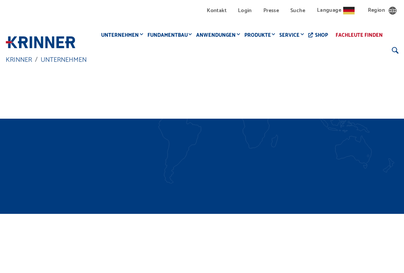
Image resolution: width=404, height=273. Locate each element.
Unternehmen (122, 35)
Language (336, 10)
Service (292, 35)
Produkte (260, 35)
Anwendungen (218, 35)
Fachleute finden (361, 35)
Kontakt (217, 10)
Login (245, 10)
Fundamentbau (170, 35)
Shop (323, 35)
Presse (271, 10)
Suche (297, 10)
